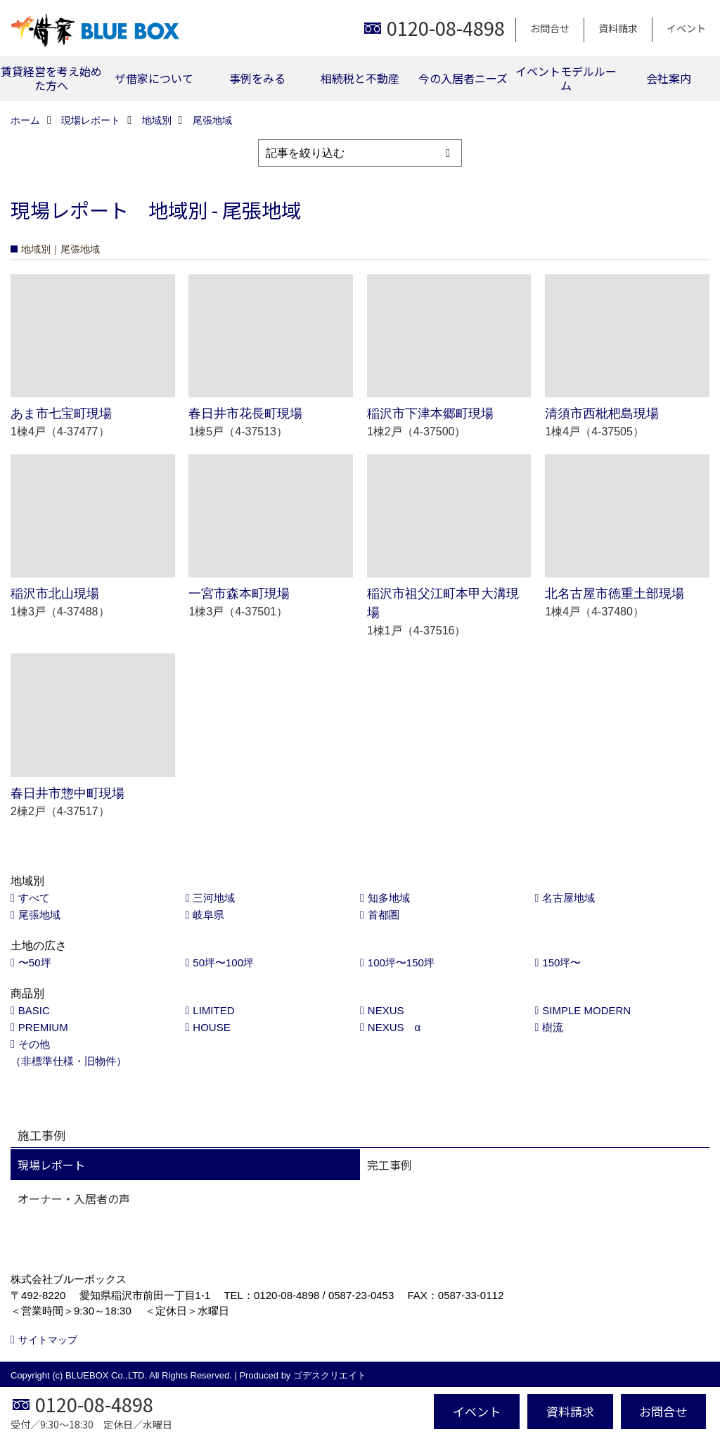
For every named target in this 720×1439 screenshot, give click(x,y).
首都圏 (383, 915)
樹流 (552, 1027)
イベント (686, 28)
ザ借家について (154, 78)
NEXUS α (394, 1027)
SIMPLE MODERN (586, 1010)
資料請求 (618, 28)
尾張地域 (39, 915)
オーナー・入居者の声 (74, 1198)
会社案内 (668, 78)
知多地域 (389, 898)
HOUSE (211, 1027)
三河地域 (214, 898)
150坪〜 (561, 962)
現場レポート (51, 1164)
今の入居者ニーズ (463, 78)
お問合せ (550, 28)
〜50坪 (34, 962)
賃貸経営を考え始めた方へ (51, 78)
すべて (34, 898)
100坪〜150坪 (401, 962)
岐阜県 (208, 915)
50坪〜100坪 (223, 962)
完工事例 (389, 1164)
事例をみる (257, 78)
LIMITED (213, 1010)
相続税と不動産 (360, 78)
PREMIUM (43, 1027)
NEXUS (386, 1010)
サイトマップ (47, 1339)
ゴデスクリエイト (329, 1375)
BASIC (34, 1010)
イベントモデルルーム (566, 78)
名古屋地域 (568, 898)
